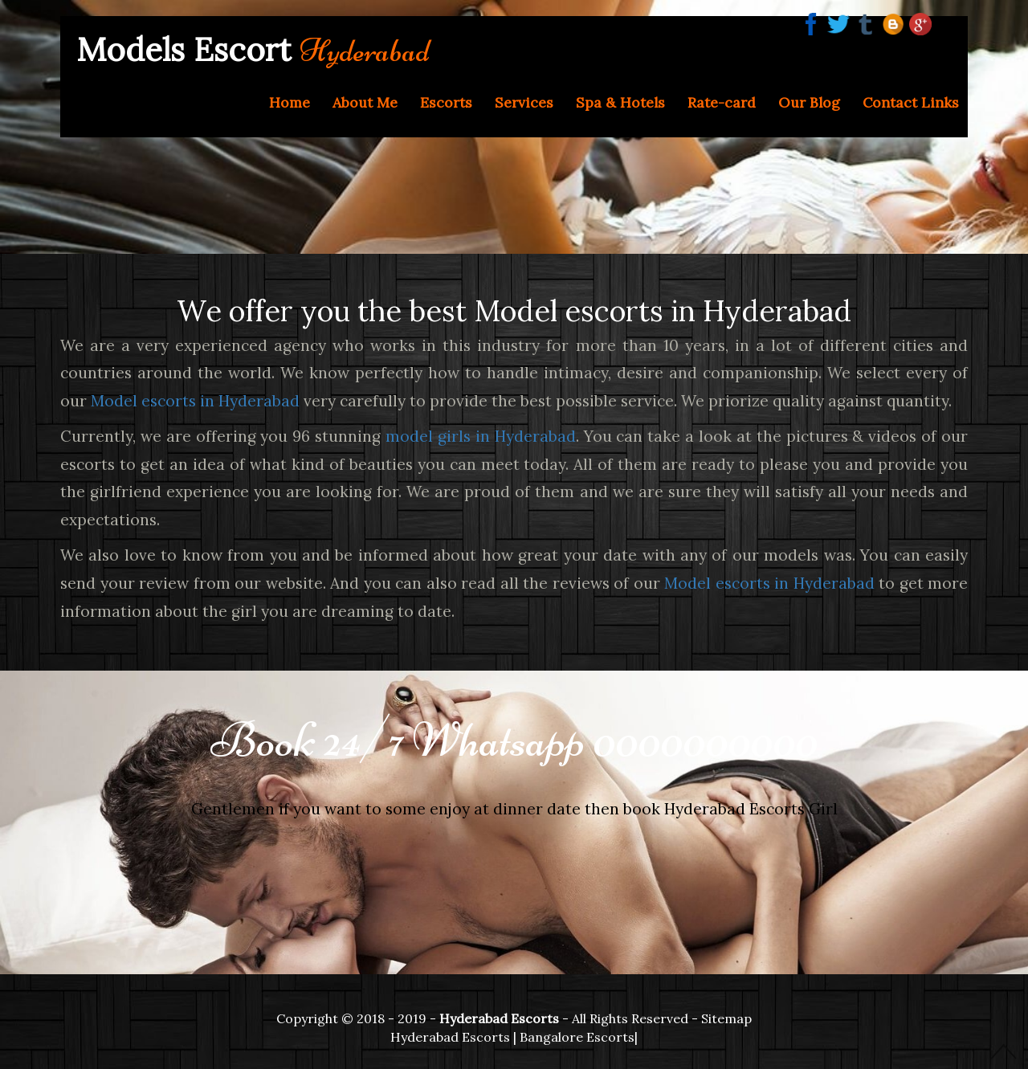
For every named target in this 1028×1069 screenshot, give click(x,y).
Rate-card (721, 102)
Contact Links (911, 102)
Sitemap (726, 1018)
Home (289, 102)
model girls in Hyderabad (481, 436)
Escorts (446, 102)
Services (524, 102)
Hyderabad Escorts (450, 1037)
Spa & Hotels (620, 102)
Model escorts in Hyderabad (195, 400)
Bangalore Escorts (577, 1037)
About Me (365, 102)
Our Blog (809, 102)
